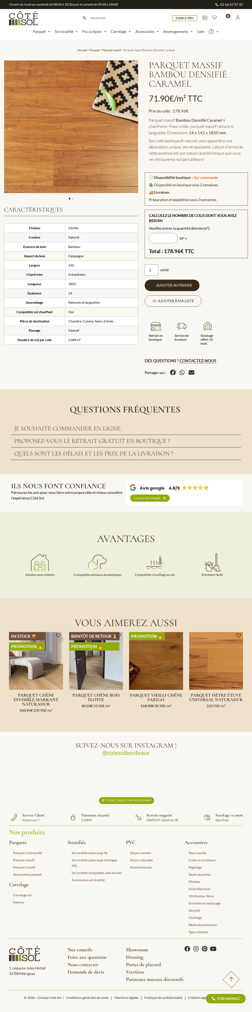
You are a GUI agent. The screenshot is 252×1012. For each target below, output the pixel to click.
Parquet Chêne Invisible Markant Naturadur (36, 699)
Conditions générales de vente (87, 997)
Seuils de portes (200, 874)
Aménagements (178, 31)
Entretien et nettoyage (204, 903)
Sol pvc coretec (140, 853)
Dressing (134, 957)
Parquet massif (111, 50)
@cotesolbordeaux (126, 752)
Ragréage (195, 867)
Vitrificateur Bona (201, 896)
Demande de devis (86, 972)
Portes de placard (143, 964)
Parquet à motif (24, 867)
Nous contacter (83, 964)
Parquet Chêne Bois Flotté (96, 697)
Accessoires (147, 31)
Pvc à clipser (94, 31)
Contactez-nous (198, 360)
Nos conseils (80, 950)
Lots (200, 31)
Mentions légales (127, 997)
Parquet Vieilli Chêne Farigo (156, 697)
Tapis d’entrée (198, 932)
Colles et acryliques (202, 860)
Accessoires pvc (141, 867)
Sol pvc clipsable (141, 860)
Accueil (82, 50)
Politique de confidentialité (163, 997)
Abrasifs (194, 910)
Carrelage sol (22, 895)
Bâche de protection (203, 925)
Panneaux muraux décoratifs (154, 979)
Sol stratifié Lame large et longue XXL (94, 862)
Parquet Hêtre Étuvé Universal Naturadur (216, 697)
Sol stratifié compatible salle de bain (97, 873)
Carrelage (121, 31)
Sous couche (197, 853)
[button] (173, 301)
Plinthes (194, 881)
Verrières (135, 972)
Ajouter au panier (174, 285)
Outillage (195, 917)
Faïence (18, 902)
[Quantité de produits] (151, 270)
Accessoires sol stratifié (88, 880)
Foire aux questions (87, 957)
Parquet (42, 31)
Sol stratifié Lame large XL (90, 853)
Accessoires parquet (27, 874)
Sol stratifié (66, 31)
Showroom (137, 950)
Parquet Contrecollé (27, 853)
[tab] (126, 428)
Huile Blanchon (199, 889)
